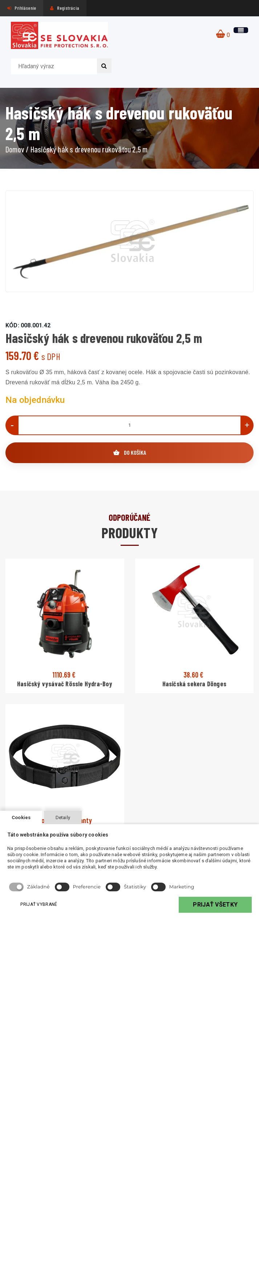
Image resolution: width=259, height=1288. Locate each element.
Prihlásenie (21, 8)
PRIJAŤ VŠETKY (215, 904)
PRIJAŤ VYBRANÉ (40, 904)
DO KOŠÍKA (129, 452)
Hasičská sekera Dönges (194, 684)
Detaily (63, 817)
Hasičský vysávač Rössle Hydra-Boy (65, 684)
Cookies (21, 817)
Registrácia (64, 8)
